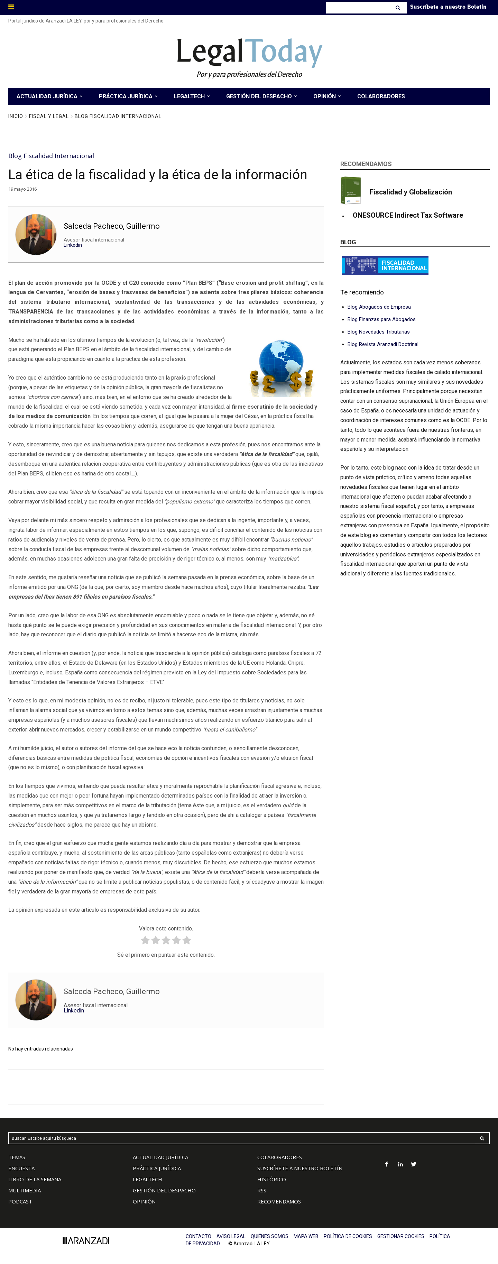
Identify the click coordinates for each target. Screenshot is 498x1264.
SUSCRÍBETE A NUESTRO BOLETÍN (299, 1168)
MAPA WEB (306, 1236)
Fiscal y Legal (49, 116)
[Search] (398, 7)
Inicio (15, 116)
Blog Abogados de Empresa (379, 307)
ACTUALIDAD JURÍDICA (160, 1157)
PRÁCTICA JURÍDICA (157, 1168)
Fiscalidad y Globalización (411, 192)
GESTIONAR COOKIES (400, 1236)
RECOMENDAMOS (279, 1201)
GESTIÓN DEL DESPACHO (164, 1190)
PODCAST (20, 1201)
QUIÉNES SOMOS (269, 1236)
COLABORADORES (279, 1157)
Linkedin (73, 245)
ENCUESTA (21, 1168)
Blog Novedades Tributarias (379, 332)
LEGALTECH (147, 1179)
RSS (261, 1190)
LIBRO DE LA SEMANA (34, 1179)
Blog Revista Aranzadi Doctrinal (383, 344)
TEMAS (16, 1157)
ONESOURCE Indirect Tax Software (408, 215)
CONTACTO (198, 1236)
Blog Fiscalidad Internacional (118, 116)
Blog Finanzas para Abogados (382, 319)
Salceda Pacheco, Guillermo (112, 225)
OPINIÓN (144, 1201)
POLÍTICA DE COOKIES (348, 1236)
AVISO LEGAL (231, 1236)
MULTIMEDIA (24, 1190)
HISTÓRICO (271, 1179)
